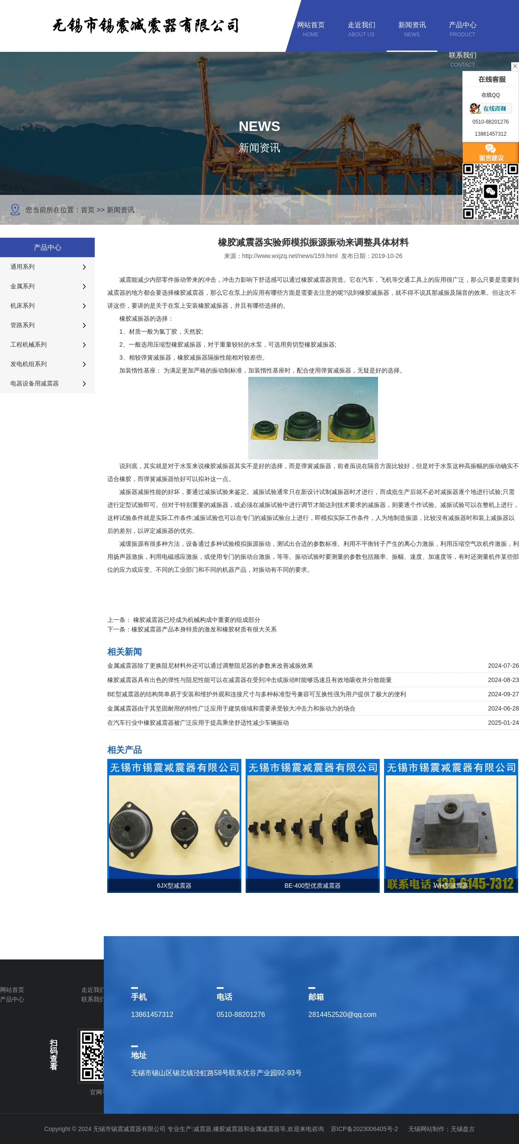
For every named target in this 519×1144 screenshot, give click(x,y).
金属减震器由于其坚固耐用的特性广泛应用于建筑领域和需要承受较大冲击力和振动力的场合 (231, 708)
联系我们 (93, 999)
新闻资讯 (121, 210)
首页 (88, 210)
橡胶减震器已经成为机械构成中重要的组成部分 (196, 619)
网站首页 (12, 989)
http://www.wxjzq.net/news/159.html (290, 255)
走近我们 (93, 989)
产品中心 (12, 999)
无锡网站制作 (426, 1128)
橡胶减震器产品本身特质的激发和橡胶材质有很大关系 (204, 629)
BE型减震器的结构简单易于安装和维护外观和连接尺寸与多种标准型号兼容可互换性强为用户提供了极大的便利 (256, 694)
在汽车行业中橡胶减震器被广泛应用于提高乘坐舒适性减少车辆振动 (198, 722)
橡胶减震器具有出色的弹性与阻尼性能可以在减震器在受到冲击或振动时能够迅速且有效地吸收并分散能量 (249, 679)
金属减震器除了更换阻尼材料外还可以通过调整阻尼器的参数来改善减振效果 (210, 665)
